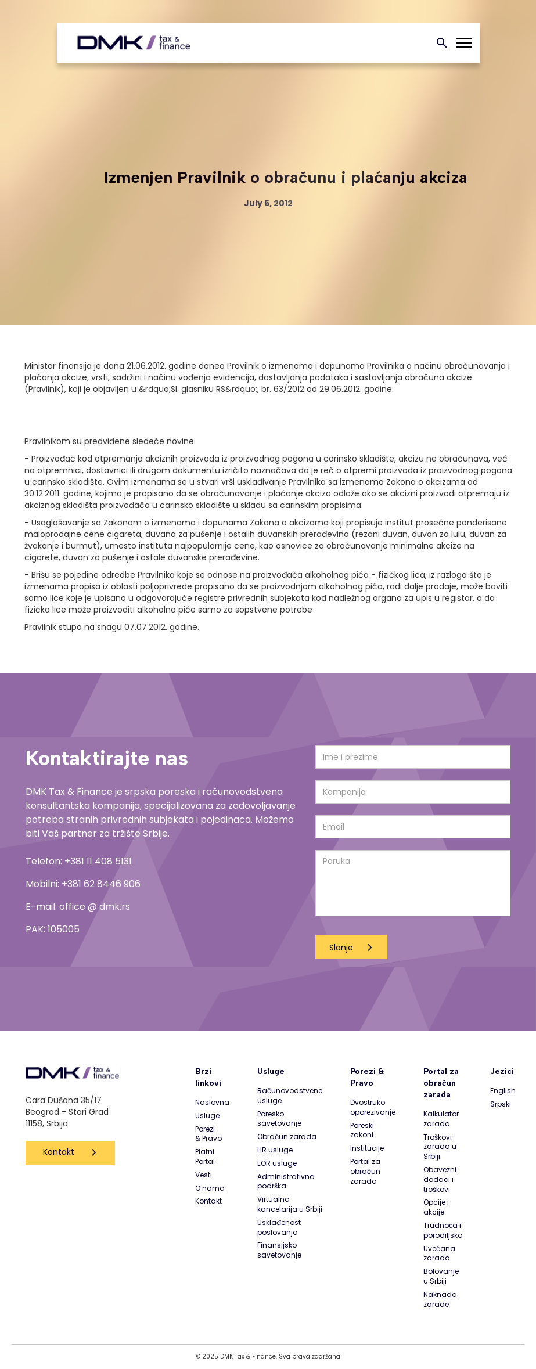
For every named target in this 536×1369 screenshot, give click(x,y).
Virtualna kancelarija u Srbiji (289, 1204)
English (503, 1091)
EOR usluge (277, 1163)
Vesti (203, 1175)
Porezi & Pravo (208, 1134)
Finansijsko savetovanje (279, 1250)
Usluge (207, 1116)
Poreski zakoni (362, 1130)
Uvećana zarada (439, 1253)
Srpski (500, 1104)
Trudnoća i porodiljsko (442, 1230)
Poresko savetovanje (279, 1119)
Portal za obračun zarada (365, 1171)
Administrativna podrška (286, 1181)
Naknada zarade (440, 1299)
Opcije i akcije (436, 1207)
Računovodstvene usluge (289, 1095)
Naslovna (212, 1102)
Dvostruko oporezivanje (372, 1107)
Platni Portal (205, 1156)
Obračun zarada (286, 1136)
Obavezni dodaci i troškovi (439, 1179)
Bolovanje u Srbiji (441, 1276)
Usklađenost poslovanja (279, 1227)
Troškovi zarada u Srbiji (439, 1147)
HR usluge (275, 1150)
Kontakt (58, 1152)
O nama (210, 1188)
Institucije (367, 1148)
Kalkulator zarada (441, 1119)
